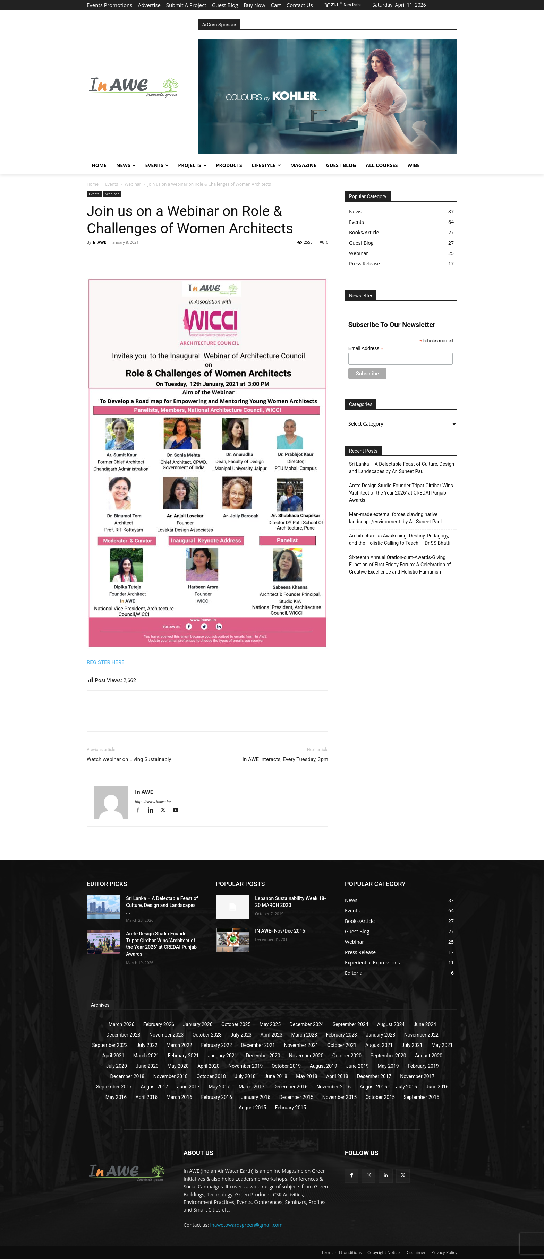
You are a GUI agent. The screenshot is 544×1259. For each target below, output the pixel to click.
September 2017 (114, 1087)
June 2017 (188, 1087)
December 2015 (296, 1097)
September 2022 (110, 1045)
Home (93, 184)
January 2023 (380, 1035)
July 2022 (147, 1045)
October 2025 (235, 1024)
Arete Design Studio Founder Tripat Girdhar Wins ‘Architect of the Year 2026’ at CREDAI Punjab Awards (401, 493)
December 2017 (374, 1076)
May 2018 (306, 1076)
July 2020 (116, 1066)
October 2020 (347, 1055)
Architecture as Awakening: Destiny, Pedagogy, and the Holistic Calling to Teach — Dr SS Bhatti (399, 539)
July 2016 (406, 1087)
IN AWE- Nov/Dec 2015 (280, 931)
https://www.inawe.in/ (153, 801)
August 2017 (154, 1087)
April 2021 (113, 1055)
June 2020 (147, 1066)
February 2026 (158, 1024)
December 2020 (263, 1055)
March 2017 (251, 1087)
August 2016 (373, 1087)
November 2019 (245, 1066)
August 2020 (428, 1055)
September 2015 (421, 1097)
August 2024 (391, 1024)
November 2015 (339, 1097)
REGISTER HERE (105, 662)
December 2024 (307, 1024)
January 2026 (198, 1024)
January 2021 (222, 1055)
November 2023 (166, 1035)
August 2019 (323, 1066)
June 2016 (437, 1087)
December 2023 (123, 1035)
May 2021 (441, 1045)
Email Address (366, 348)
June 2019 (357, 1066)
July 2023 (241, 1035)
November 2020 (306, 1055)
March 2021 (146, 1055)
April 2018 (337, 1076)
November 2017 (417, 1076)
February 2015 (290, 1107)
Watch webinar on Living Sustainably (129, 759)
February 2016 (216, 1097)
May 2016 (116, 1097)
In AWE (99, 242)
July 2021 (412, 1045)
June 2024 (425, 1024)
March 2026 (121, 1024)
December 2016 (290, 1087)
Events (111, 184)
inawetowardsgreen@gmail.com (246, 1225)
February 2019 (423, 1066)
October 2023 (207, 1035)
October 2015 (380, 1097)
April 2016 (147, 1097)
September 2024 (350, 1024)
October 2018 (211, 1076)
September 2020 (388, 1055)
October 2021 (341, 1045)
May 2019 (388, 1066)
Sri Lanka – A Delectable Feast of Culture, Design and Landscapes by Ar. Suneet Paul (401, 467)
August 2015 (252, 1107)
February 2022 (216, 1045)
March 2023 (304, 1035)
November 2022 (421, 1035)
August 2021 (379, 1045)
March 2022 (179, 1045)
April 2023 (272, 1035)
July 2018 (245, 1076)
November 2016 (333, 1087)
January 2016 (255, 1097)
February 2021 (183, 1055)
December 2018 (127, 1076)
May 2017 (219, 1087)
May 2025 (270, 1024)
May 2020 (177, 1066)
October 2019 (286, 1066)
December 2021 (258, 1045)
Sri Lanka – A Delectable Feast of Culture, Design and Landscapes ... (162, 905)
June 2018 (275, 1076)
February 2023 (341, 1035)
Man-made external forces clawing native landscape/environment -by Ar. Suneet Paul (395, 518)
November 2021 (301, 1045)
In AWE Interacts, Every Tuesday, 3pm (285, 759)
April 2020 (208, 1066)
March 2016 (179, 1097)
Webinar (133, 184)
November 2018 (170, 1076)
